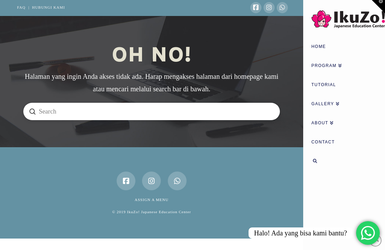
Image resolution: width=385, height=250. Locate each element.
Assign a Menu (151, 200)
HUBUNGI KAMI (48, 7)
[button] (378, 6)
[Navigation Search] (344, 162)
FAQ (21, 7)
